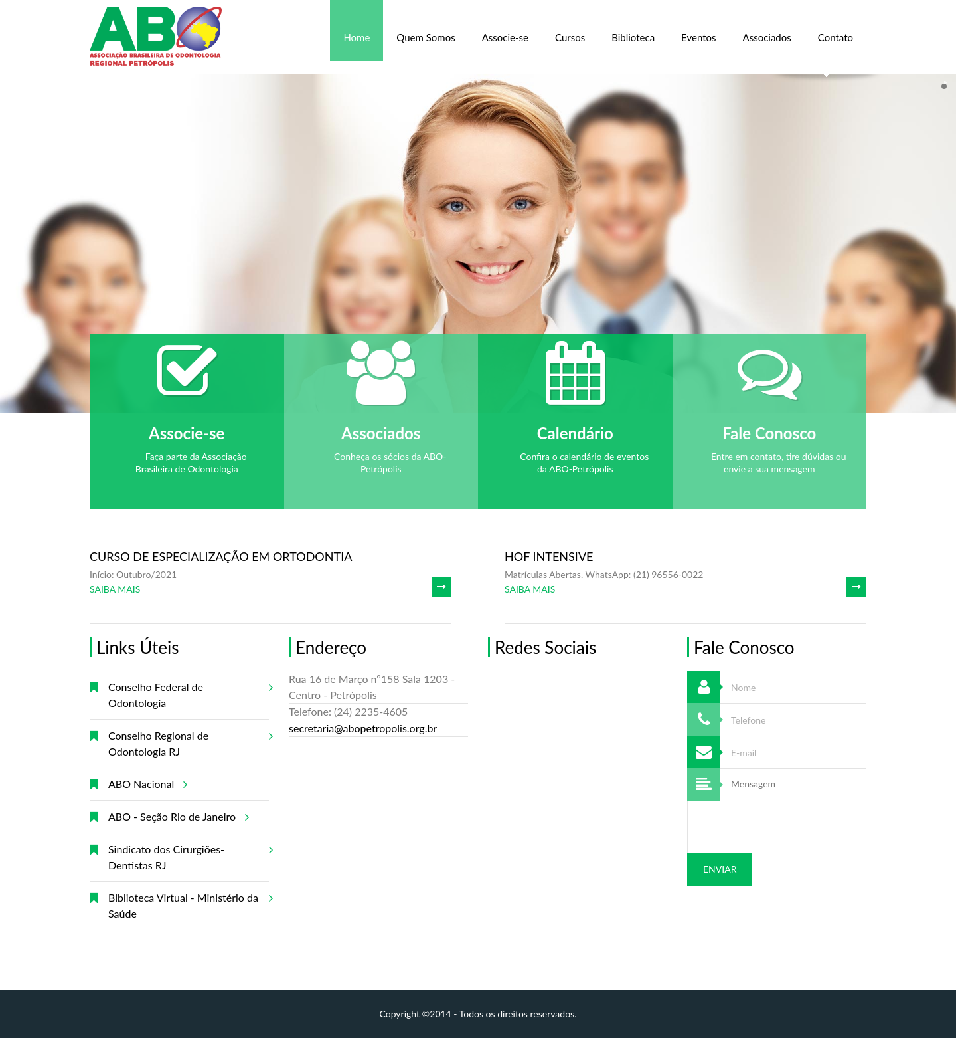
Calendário (575, 433)
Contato (835, 37)
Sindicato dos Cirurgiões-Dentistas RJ (188, 852)
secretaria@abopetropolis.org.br (363, 728)
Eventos (698, 37)
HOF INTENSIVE (549, 556)
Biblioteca (633, 37)
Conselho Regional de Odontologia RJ (188, 739)
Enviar (719, 869)
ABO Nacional (145, 784)
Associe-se (505, 37)
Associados (766, 37)
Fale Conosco (769, 433)
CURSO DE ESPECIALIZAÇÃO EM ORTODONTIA (221, 556)
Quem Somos (425, 37)
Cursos (570, 37)
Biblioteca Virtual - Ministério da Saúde (188, 901)
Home (356, 37)
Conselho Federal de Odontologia (188, 690)
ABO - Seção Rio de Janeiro (176, 817)
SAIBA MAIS (115, 589)
